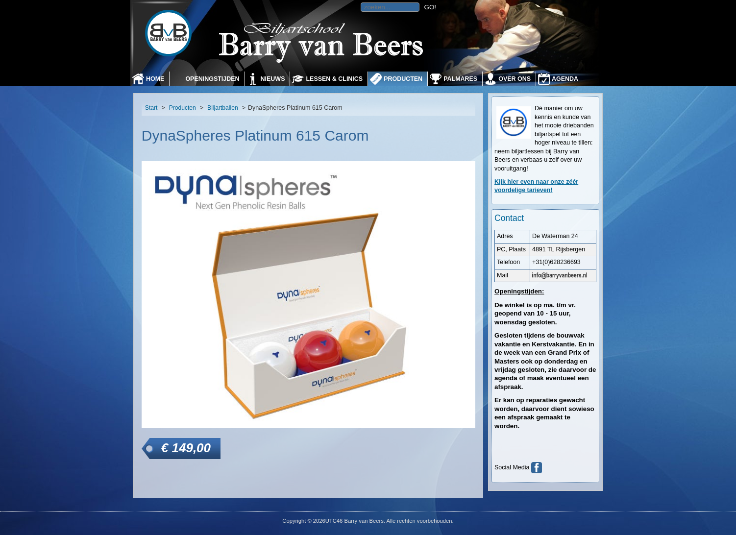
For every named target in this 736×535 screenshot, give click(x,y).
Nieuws (273, 78)
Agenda (565, 78)
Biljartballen (222, 107)
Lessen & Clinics (334, 78)
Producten (403, 78)
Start (151, 107)
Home (155, 78)
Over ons (514, 78)
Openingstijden (212, 78)
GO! (430, 7)
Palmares (460, 78)
